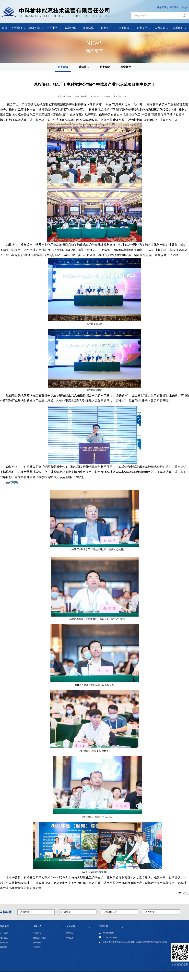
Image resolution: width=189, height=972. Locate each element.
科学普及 (126, 67)
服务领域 (37, 942)
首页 (4, 27)
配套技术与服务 (40, 938)
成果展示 (37, 947)
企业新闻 (63, 67)
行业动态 (105, 67)
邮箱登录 (161, 7)
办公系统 (174, 7)
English (185, 7)
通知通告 (84, 67)
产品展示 (37, 933)
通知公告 (4, 938)
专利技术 (70, 938)
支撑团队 (70, 933)
